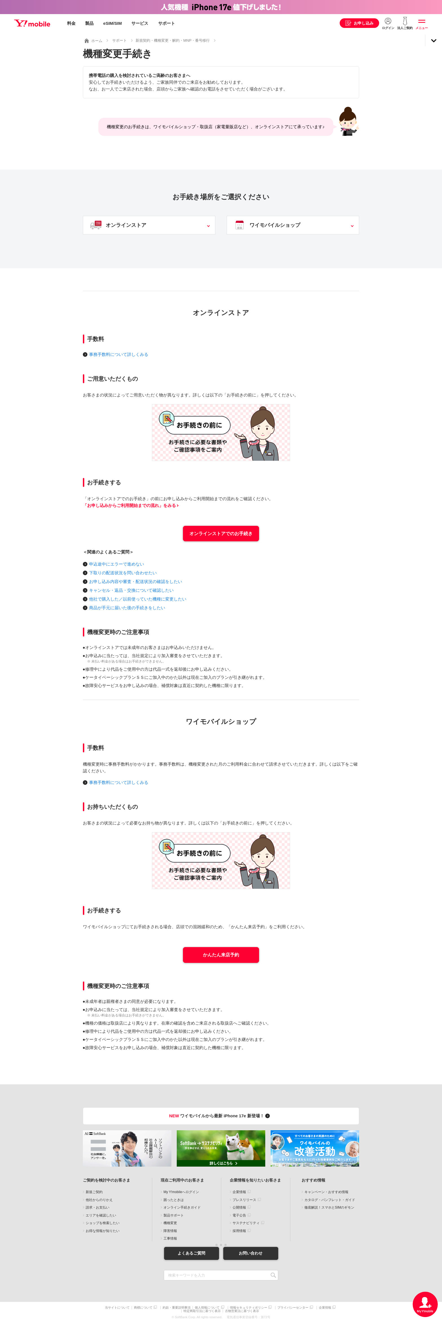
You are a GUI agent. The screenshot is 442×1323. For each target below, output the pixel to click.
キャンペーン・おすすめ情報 (326, 1192)
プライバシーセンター (292, 1307)
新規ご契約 (94, 1192)
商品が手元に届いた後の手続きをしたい (127, 607)
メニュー (422, 28)
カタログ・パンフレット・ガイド (329, 1200)
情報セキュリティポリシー (248, 1307)
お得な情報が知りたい (103, 1231)
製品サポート (173, 1215)
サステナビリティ (246, 1223)
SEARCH (273, 1275)
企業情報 (239, 1192)
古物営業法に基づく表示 (242, 1311)
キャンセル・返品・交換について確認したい (131, 590)
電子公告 (239, 1215)
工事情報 (170, 1238)
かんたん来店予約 (221, 954)
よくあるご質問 (191, 1253)
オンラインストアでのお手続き (221, 533)
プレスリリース (244, 1200)
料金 (71, 23)
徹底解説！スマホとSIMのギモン (329, 1207)
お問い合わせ (250, 1253)
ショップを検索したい (103, 1223)
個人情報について (207, 1307)
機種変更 (170, 1223)
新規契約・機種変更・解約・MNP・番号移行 (173, 40)
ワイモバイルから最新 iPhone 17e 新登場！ (220, 1115)
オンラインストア (126, 225)
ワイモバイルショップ (274, 225)
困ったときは (173, 1200)
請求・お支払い (97, 1207)
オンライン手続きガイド (182, 1207)
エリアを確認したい (101, 1215)
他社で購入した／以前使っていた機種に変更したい (137, 599)
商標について (143, 1307)
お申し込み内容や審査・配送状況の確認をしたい (135, 581)
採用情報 (239, 1231)
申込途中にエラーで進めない (116, 564)
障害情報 (170, 1231)
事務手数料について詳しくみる (118, 354)
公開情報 (239, 1207)
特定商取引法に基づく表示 (202, 1311)
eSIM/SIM (112, 23)
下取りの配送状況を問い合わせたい (123, 572)
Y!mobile (32, 23)
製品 (89, 23)
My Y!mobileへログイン (181, 1192)
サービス (139, 23)
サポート (166, 23)
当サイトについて (117, 1307)
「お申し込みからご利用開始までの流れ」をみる (129, 505)
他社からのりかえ (99, 1200)
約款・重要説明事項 (177, 1307)
